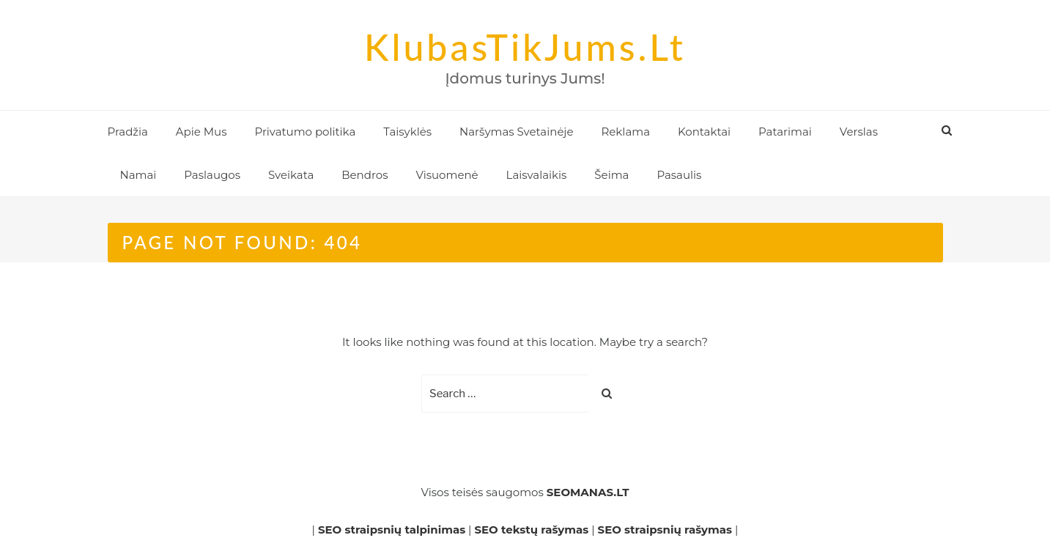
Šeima (611, 175)
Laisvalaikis (536, 175)
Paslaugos (212, 175)
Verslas (859, 132)
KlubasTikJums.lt (525, 47)
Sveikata (291, 175)
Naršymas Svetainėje (516, 132)
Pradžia (128, 132)
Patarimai (785, 132)
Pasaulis (679, 175)
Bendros (364, 175)
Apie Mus (201, 132)
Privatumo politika (304, 132)
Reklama (625, 132)
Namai (138, 175)
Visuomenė (446, 175)
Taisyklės (407, 132)
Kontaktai (704, 132)
